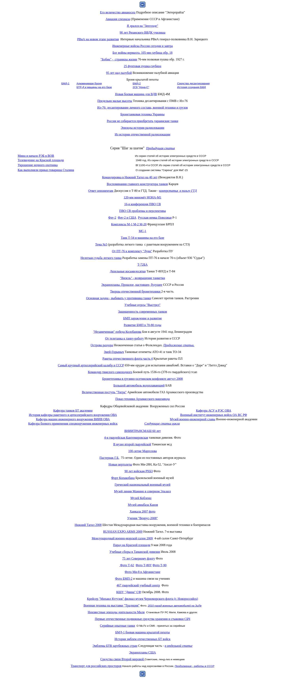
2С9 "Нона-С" (141, 87)
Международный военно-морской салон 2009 (122, 538)
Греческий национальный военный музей (142, 484)
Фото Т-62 (126, 565)
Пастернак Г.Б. (109, 457)
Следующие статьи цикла (162, 423)
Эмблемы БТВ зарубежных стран (115, 645)
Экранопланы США (142, 652)
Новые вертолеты (120, 464)
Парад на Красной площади (131, 545)
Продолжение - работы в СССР (194, 666)
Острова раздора (102, 345)
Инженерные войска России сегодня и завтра (142, 46)
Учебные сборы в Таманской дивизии (134, 551)
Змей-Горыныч (114, 352)
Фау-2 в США (127, 217)
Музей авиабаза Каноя (143, 504)
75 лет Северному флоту (138, 558)
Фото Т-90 (159, 565)
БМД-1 (65, 83)
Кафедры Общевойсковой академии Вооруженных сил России (142, 406)
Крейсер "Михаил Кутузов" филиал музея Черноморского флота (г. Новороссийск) (142, 598)
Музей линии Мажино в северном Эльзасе (142, 491)
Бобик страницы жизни (119, 59)
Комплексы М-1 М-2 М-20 (128, 224)
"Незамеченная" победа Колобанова (117, 331)
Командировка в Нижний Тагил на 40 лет (130, 177)
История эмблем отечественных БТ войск (142, 639)
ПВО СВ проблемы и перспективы (142, 211)
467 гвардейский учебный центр (138, 585)
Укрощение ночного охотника (38, 165)
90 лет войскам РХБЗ (138, 471)
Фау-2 (112, 217)
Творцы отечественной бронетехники (135, 291)
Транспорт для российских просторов (96, 666)
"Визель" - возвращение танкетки (142, 278)
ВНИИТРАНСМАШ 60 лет (142, 431)
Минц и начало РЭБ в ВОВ (36, 155)
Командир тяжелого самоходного (110, 372)
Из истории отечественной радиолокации (142, 134)
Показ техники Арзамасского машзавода (142, 399)
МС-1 (142, 231)
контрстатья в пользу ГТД (178, 190)
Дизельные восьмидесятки (128, 271)
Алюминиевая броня (89, 83)
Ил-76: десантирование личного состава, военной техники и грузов (142, 107)
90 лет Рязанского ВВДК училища (142, 32)
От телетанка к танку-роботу (124, 338)
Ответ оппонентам (100, 190)
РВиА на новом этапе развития (98, 39)
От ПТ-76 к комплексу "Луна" (132, 251)
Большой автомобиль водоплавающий (139, 385)
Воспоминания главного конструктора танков (137, 184)
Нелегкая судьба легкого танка (101, 258)
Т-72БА (142, 264)
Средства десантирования (193, 83)
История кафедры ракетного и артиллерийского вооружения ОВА (73, 415)
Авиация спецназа (117, 19)
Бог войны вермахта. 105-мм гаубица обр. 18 (142, 52)
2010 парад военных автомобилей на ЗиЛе (174, 605)
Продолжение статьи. (178, 345)
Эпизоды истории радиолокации (142, 127)
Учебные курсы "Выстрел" (142, 305)
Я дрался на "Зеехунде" (142, 25)
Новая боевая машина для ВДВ (136, 94)
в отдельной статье (178, 645)
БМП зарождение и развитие (142, 318)
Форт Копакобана (123, 478)
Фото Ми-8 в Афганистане (142, 572)
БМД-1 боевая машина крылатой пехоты (142, 632)
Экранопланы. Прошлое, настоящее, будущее (131, 284)
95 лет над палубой (119, 72)
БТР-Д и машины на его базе (94, 87)
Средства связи (122, 659)
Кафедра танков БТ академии (72, 410)
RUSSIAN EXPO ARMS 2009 (122, 531)
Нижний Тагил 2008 (88, 525)
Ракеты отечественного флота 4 (128, 358)
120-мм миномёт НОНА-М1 (143, 197)
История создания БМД (191, 87)
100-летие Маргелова (142, 451)
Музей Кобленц (140, 498)
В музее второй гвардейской (132, 444)
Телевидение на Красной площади (41, 160)
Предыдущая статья (160, 148)
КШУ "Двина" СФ (128, 592)
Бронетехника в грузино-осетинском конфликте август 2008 (142, 378)
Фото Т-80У (144, 565)
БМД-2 (137, 83)
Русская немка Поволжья (155, 217)
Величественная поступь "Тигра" (104, 392)
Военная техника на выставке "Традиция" (112, 605)
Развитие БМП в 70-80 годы (142, 325)
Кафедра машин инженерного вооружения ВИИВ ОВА (73, 419)
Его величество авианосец (117, 12)
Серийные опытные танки (117, 625)
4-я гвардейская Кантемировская (126, 437)
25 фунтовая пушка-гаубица (142, 66)
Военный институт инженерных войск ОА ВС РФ (213, 415)
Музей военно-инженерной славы (192, 419)
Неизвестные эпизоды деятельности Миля (116, 612)
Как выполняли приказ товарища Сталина (46, 170)
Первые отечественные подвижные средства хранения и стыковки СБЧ (142, 619)
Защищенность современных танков (142, 311)
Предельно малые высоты (114, 101)
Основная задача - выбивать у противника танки (118, 298)
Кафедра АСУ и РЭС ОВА (213, 410)
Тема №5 (101, 244)
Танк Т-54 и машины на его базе (142, 237)
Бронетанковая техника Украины (143, 114)
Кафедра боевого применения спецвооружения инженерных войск (73, 423)
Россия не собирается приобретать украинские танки (142, 121)
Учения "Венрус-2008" (142, 518)
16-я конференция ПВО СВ (142, 204)
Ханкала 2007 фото (142, 511)
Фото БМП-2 (123, 578)
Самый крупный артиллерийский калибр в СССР (91, 365)
